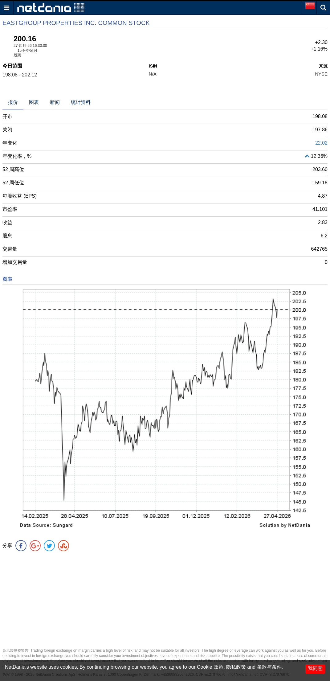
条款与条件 (269, 667)
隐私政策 (236, 667)
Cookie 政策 (210, 667)
